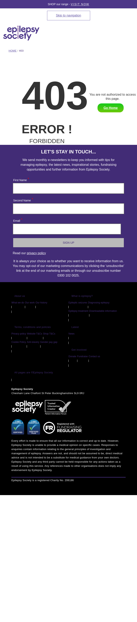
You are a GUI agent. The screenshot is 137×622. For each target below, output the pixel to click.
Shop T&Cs (49, 333)
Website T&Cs (34, 333)
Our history (41, 302)
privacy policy (36, 253)
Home (13, 50)
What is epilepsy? (82, 296)
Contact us (94, 356)
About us (19, 296)
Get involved (79, 349)
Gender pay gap (48, 342)
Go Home (110, 108)
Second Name (23, 199)
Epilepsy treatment (78, 311)
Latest (75, 327)
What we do (17, 302)
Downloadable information (103, 311)
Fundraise (82, 356)
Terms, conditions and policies (32, 327)
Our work (30, 302)
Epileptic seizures (77, 302)
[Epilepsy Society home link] (21, 33)
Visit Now (80, 4)
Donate (72, 356)
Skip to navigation (68, 15)
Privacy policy (18, 333)
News (71, 333)
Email (17, 219)
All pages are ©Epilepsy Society (33, 372)
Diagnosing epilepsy (98, 302)
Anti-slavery (33, 342)
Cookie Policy (18, 342)
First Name (21, 179)
